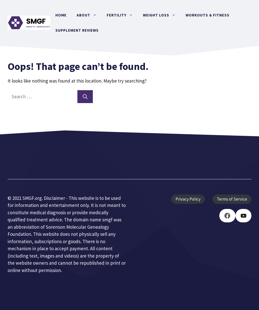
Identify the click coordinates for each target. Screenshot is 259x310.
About (89, 15)
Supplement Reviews (77, 30)
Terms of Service (232, 199)
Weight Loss (162, 15)
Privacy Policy (188, 199)
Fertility (122, 15)
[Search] (85, 96)
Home (61, 15)
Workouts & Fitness (207, 15)
